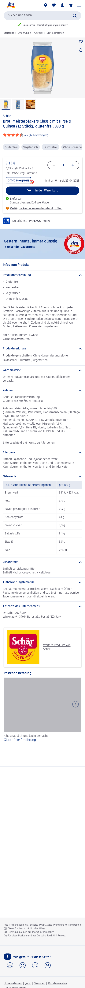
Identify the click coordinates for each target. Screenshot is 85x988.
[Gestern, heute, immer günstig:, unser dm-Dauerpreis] (42, 244)
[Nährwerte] (42, 476)
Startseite (9, 33)
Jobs (28, 983)
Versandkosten (73, 924)
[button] (79, 5)
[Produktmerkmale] (42, 348)
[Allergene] (42, 452)
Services (39, 983)
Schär (7, 116)
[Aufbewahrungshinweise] (42, 582)
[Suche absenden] (74, 15)
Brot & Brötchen (55, 33)
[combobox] (42, 15)
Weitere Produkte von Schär (39, 647)
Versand (32, 173)
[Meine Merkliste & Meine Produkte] (54, 5)
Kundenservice (57, 983)
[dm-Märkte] (45, 5)
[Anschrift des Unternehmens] (42, 606)
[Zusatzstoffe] (42, 562)
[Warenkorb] (70, 5)
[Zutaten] (42, 390)
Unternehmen (13, 983)
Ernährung (23, 33)
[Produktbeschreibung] (42, 275)
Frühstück (37, 33)
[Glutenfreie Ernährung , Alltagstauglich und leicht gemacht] (42, 712)
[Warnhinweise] (42, 370)
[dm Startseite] (10, 5)
